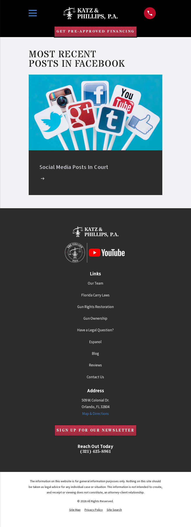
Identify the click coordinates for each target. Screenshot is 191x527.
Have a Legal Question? (95, 330)
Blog (95, 353)
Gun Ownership (95, 318)
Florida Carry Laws (95, 295)
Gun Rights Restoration (95, 307)
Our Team (95, 283)
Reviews (95, 365)
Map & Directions (95, 413)
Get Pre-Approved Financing (95, 31)
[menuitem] (75, 510)
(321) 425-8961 (95, 452)
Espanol (95, 342)
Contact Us (95, 377)
